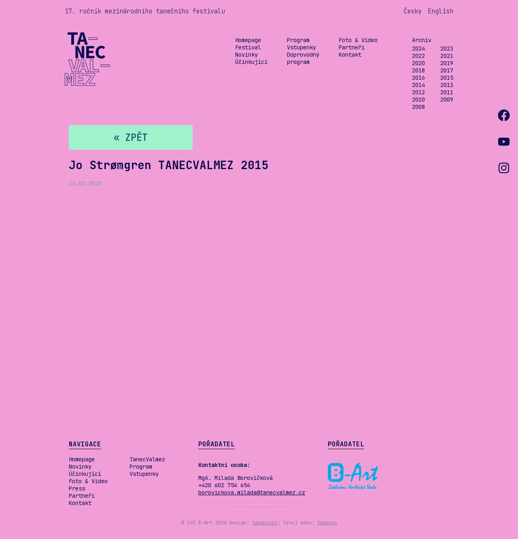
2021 (446, 55)
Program (298, 40)
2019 (446, 63)
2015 (446, 77)
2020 (418, 63)
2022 (418, 55)
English (440, 11)
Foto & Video (358, 40)
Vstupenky (301, 47)
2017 (446, 70)
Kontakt (350, 54)
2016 (418, 77)
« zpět (131, 137)
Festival (248, 47)
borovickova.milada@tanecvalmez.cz (251, 492)
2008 (418, 106)
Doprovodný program (303, 58)
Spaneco (327, 523)
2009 (446, 99)
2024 (418, 48)
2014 (418, 85)
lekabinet (265, 523)
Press (77, 488)
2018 (418, 70)
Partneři (352, 47)
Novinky (246, 54)
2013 (446, 85)
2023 (446, 48)
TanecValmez (147, 459)
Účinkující (251, 62)
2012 (418, 92)
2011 (446, 92)
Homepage (248, 40)
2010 (418, 99)
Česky (412, 11)
